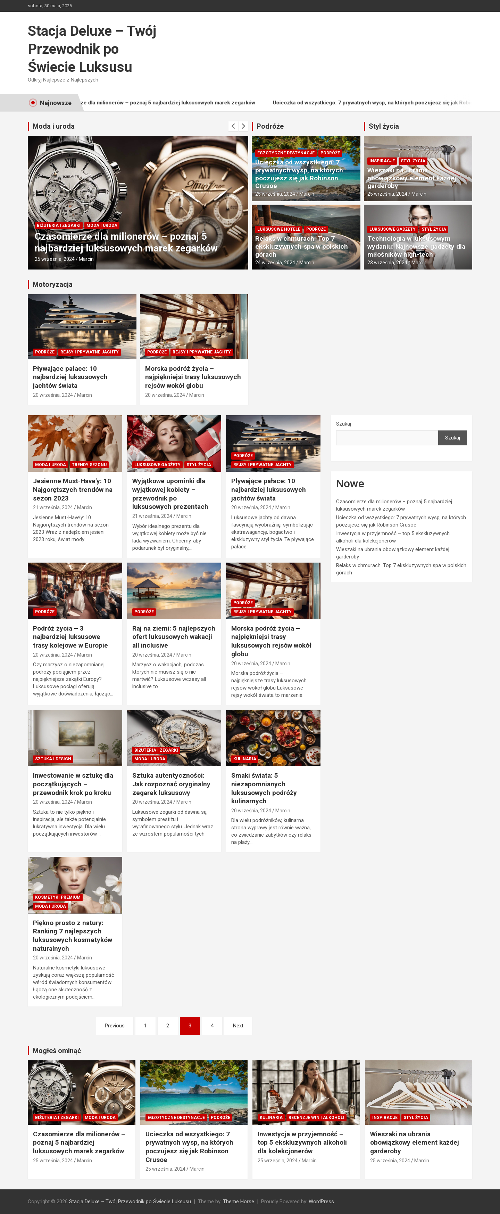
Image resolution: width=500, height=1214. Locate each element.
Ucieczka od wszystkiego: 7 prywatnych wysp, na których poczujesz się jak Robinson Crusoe (299, 174)
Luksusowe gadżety (392, 229)
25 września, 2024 (55, 259)
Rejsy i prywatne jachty (89, 352)
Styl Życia (413, 161)
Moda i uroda (54, 126)
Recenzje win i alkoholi (316, 1117)
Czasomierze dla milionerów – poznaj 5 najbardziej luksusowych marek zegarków (169, 103)
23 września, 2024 (387, 262)
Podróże (270, 126)
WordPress (321, 1201)
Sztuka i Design (53, 758)
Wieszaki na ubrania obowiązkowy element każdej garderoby (411, 178)
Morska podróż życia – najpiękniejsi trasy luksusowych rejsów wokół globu (193, 377)
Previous (115, 1026)
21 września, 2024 (53, 507)
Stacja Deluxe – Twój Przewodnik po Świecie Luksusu (92, 49)
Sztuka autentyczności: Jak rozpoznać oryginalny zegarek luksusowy (171, 783)
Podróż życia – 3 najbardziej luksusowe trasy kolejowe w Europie (70, 636)
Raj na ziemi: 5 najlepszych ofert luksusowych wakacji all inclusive (173, 636)
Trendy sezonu (89, 464)
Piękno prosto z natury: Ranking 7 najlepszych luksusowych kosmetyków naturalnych (72, 935)
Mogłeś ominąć (57, 1050)
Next (238, 1026)
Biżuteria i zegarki (59, 225)
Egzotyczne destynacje (286, 153)
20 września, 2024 (53, 395)
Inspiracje (382, 161)
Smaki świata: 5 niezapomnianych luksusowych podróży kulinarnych (264, 788)
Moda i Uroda (101, 225)
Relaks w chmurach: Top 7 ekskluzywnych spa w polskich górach (301, 246)
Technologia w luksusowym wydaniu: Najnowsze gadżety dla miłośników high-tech (416, 246)
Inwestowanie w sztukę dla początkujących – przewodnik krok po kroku (73, 783)
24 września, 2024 (275, 262)
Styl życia (384, 126)
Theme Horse (238, 1201)
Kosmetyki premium (58, 897)
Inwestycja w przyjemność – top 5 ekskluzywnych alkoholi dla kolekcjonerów (302, 1142)
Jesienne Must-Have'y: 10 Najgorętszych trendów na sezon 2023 (72, 489)
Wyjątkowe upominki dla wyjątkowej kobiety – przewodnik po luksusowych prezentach (170, 494)
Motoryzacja (53, 284)
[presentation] (233, 126)
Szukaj (343, 424)
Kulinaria (244, 758)
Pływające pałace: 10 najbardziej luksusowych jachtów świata (70, 377)
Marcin (86, 259)
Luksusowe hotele (278, 229)
